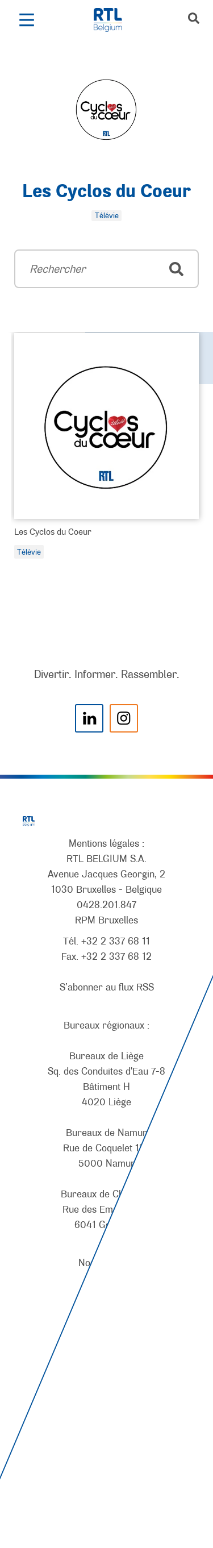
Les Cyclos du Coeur (106, 192)
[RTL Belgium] (114, 20)
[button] (26, 20)
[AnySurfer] (106, 1497)
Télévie (29, 552)
